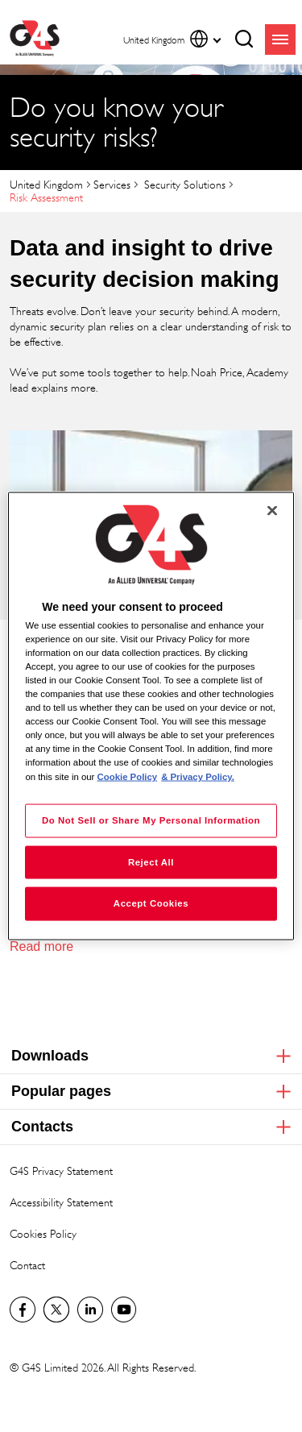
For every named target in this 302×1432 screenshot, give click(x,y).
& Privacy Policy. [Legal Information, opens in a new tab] (197, 776)
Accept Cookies (151, 903)
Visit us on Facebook (22, 1309)
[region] (150, 716)
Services (111, 184)
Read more (41, 946)
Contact (27, 1265)
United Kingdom (46, 184)
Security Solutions (183, 184)
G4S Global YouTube (124, 1309)
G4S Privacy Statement (61, 1170)
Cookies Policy (43, 1233)
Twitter (56, 1309)
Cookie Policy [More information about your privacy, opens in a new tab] (127, 776)
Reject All (151, 861)
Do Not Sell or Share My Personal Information (151, 819)
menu (280, 39)
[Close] (272, 510)
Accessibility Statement (61, 1202)
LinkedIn (90, 1309)
